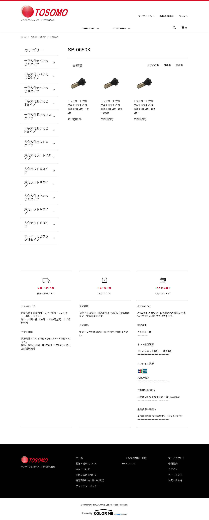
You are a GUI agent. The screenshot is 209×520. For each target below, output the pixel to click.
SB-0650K (59, 37)
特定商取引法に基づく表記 (106, 480)
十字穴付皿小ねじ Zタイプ (37, 116)
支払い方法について (103, 475)
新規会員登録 (167, 16)
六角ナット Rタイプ (36, 224)
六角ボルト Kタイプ (41, 37)
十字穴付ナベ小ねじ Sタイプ (36, 62)
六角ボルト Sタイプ (36, 170)
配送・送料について (103, 463)
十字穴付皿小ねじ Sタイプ (36, 103)
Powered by (104, 512)
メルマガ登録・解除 (146, 458)
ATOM (145, 463)
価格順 (167, 65)
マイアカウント (146, 16)
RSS (138, 463)
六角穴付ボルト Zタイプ (37, 157)
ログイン (183, 16)
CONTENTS (119, 28)
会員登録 (176, 463)
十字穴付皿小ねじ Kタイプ (36, 130)
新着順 (179, 65)
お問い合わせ (179, 480)
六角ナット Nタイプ (36, 211)
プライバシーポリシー (104, 486)
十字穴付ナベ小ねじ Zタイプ (36, 76)
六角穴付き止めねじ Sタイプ (36, 197)
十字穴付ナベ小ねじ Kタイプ (36, 89)
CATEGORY (88, 28)
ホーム (24, 37)
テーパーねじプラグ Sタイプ (36, 238)
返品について (99, 469)
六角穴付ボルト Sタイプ (36, 143)
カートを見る (179, 475)
